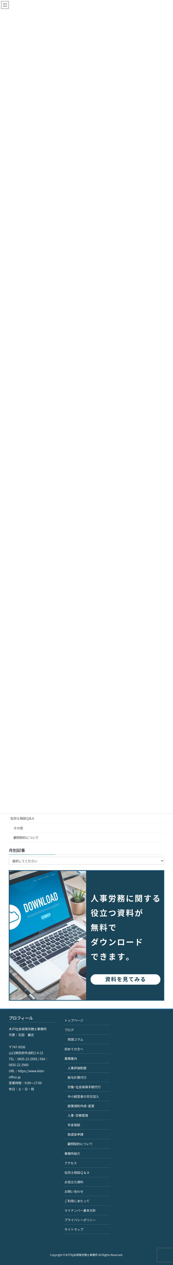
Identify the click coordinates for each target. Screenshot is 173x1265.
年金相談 (74, 1125)
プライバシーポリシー (80, 1220)
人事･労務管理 (78, 1115)
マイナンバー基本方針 (80, 1210)
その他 (18, 828)
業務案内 (70, 1058)
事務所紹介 (72, 1153)
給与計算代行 (77, 1077)
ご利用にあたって (76, 1201)
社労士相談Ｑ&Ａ (22, 818)
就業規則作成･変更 (81, 1106)
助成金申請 (75, 1134)
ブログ (69, 1030)
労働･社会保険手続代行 (84, 1087)
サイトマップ (73, 1229)
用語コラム (75, 1039)
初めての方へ (73, 1049)
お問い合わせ (73, 1191)
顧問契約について (26, 837)
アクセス (70, 1163)
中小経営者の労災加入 (83, 1096)
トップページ (73, 1020)
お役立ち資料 (73, 1182)
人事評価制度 (77, 1068)
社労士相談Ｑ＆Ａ (77, 1172)
